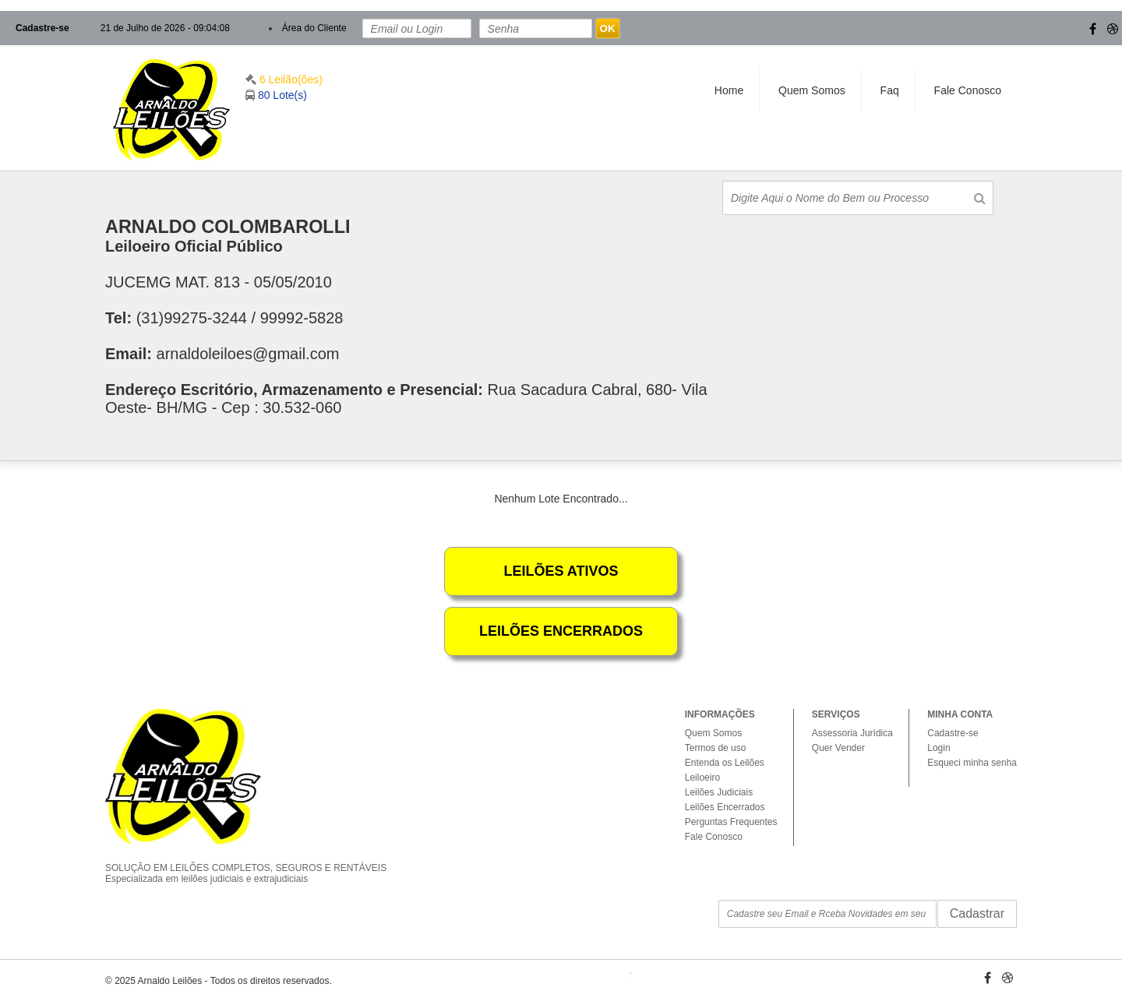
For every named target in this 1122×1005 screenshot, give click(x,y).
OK (608, 28)
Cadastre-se (42, 28)
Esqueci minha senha (972, 762)
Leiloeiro (702, 777)
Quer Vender (838, 747)
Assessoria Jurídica (852, 733)
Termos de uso (715, 747)
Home (728, 90)
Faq (889, 90)
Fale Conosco (967, 90)
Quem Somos (811, 90)
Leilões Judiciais (719, 792)
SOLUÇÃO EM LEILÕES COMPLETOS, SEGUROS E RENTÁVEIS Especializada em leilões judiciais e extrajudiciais (257, 860)
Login (938, 747)
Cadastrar (977, 913)
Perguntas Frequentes (731, 821)
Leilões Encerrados (725, 807)
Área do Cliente (314, 28)
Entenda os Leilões (724, 762)
